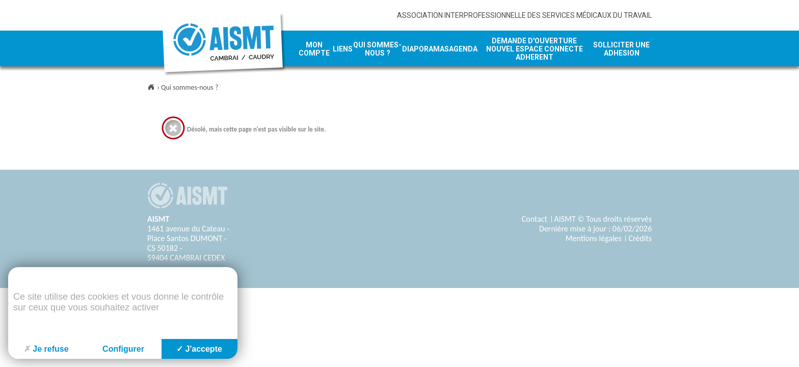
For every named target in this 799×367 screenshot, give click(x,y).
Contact (534, 219)
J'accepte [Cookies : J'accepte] (199, 349)
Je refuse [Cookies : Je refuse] (46, 349)
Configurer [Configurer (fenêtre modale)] (123, 349)
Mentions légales (594, 238)
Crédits (640, 238)
